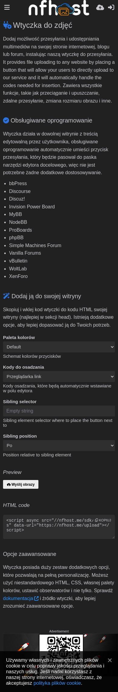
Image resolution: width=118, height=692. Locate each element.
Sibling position (20, 436)
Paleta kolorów (19, 337)
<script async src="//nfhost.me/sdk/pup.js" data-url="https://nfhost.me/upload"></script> (59, 527)
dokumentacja (18, 598)
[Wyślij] (100, 7)
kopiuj (103, 520)
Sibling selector (20, 401)
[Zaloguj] (111, 7)
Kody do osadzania (23, 367)
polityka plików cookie (57, 683)
